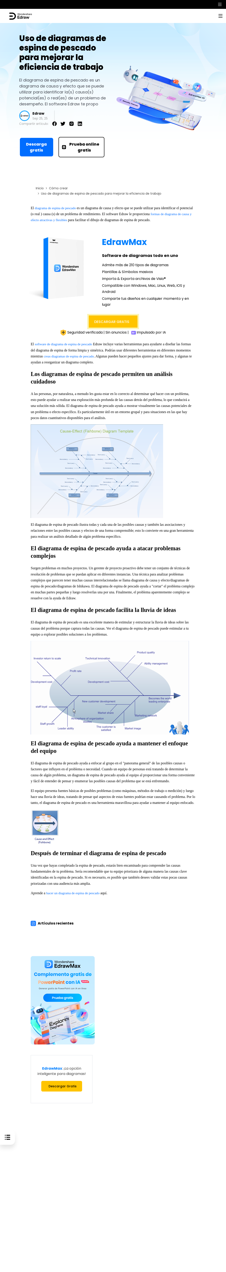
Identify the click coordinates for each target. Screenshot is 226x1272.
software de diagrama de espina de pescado (65, 344)
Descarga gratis (36, 147)
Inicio (40, 188)
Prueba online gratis (80, 147)
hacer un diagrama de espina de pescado (74, 893)
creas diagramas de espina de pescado (70, 356)
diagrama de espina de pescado (56, 208)
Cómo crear (58, 188)
